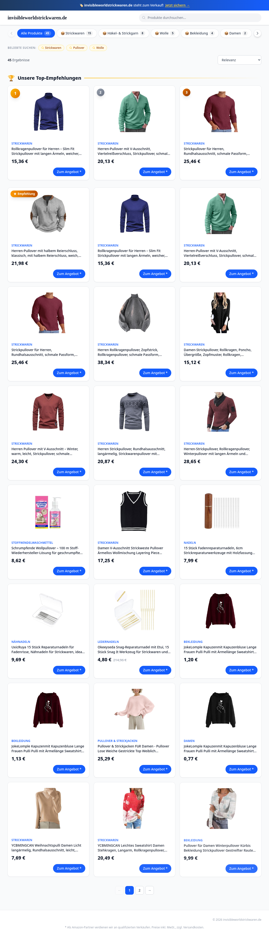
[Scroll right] (257, 33)
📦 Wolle (165, 33)
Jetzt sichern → (177, 5)
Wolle (98, 48)
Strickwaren (51, 48)
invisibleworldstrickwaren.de (37, 17)
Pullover (76, 48)
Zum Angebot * (69, 171)
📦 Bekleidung (200, 33)
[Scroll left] (11, 33)
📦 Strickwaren (77, 33)
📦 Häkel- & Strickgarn (123, 33)
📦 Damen (236, 33)
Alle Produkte (36, 33)
